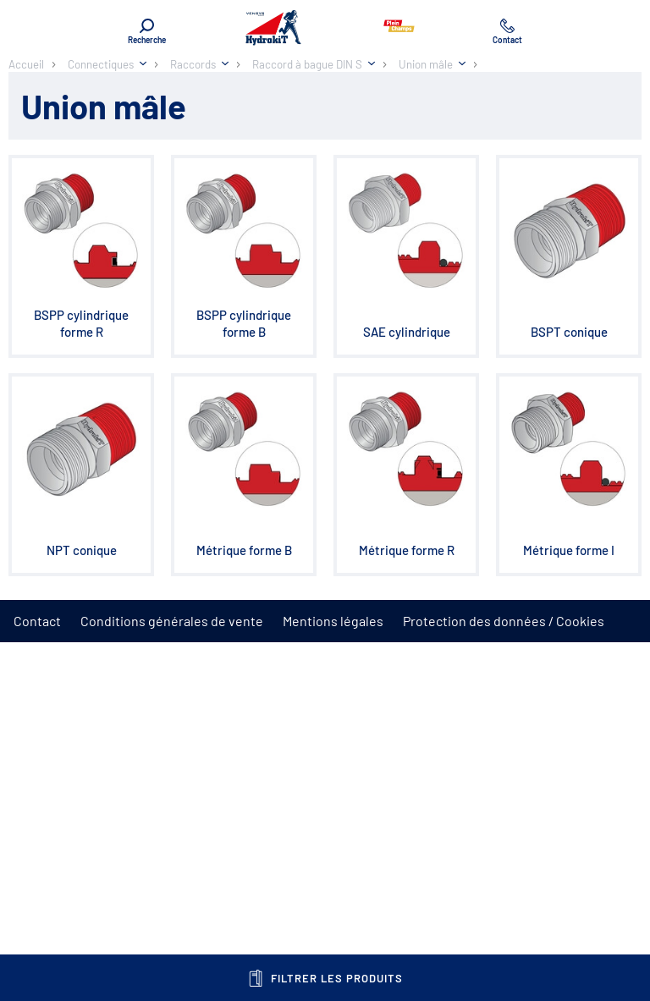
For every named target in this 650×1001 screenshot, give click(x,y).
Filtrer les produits (325, 978)
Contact (37, 621)
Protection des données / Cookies (503, 621)
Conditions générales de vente (171, 621)
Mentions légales (333, 621)
